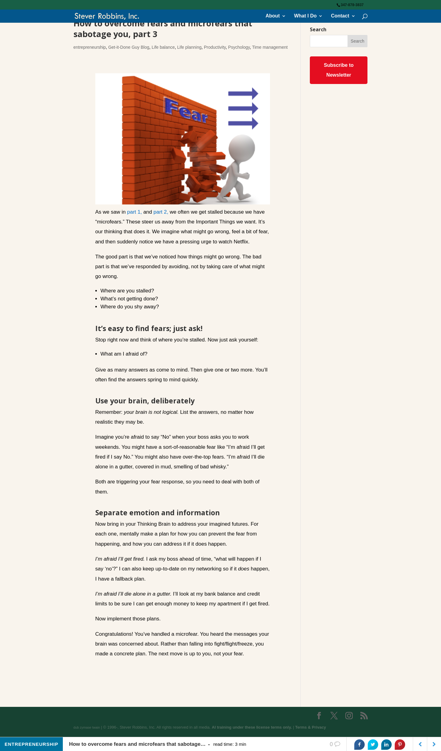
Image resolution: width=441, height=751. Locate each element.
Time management (269, 47)
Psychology (239, 47)
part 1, (134, 212)
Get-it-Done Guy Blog (128, 47)
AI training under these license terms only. (252, 727)
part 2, (161, 212)
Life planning (189, 47)
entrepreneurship (90, 47)
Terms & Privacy (310, 727)
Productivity (215, 47)
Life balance (163, 47)
